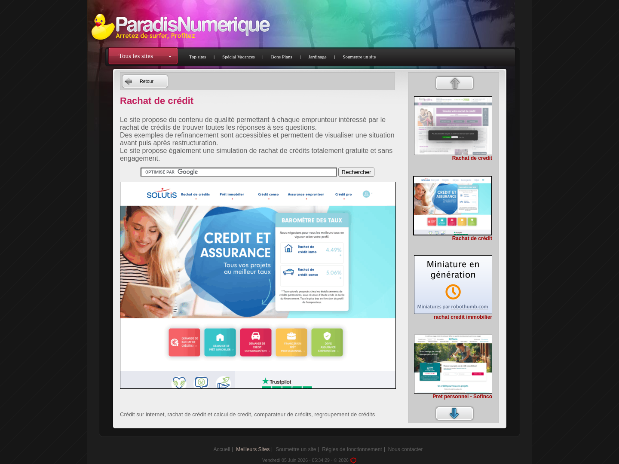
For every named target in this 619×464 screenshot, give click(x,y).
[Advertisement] (257, 402)
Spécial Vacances (238, 56)
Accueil (222, 449)
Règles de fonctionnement (352, 449)
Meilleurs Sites (253, 449)
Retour (146, 81)
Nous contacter (405, 449)
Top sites (197, 56)
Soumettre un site (359, 56)
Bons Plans (281, 56)
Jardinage (317, 56)
